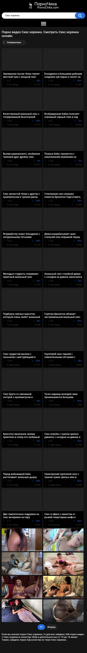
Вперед (51, 627)
